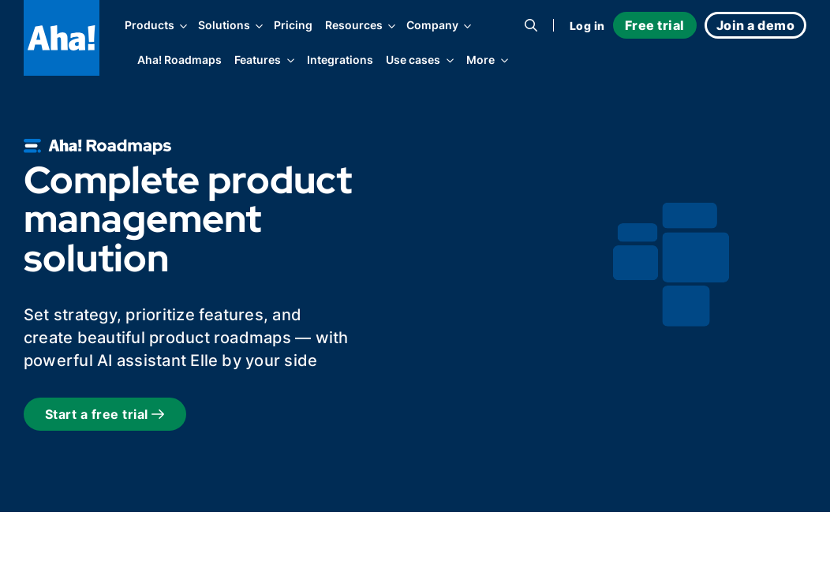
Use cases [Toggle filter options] (413, 61)
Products (155, 25)
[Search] (531, 25)
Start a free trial (105, 414)
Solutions (229, 25)
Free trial (655, 25)
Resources (359, 25)
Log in (587, 25)
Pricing (293, 25)
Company (437, 25)
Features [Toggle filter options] (258, 61)
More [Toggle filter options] (481, 61)
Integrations (340, 60)
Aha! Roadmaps (179, 60)
